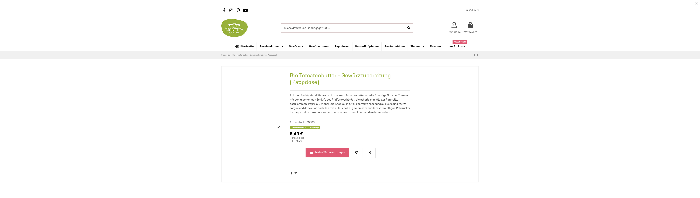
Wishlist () (472, 10)
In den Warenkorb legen (327, 152)
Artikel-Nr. (296, 122)
